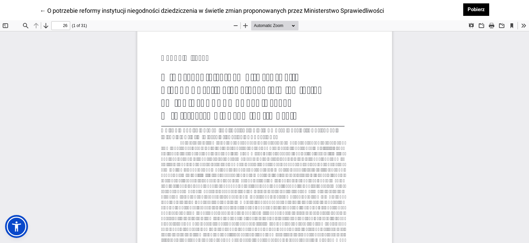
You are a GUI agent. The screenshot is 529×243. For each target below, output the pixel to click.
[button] (16, 226)
